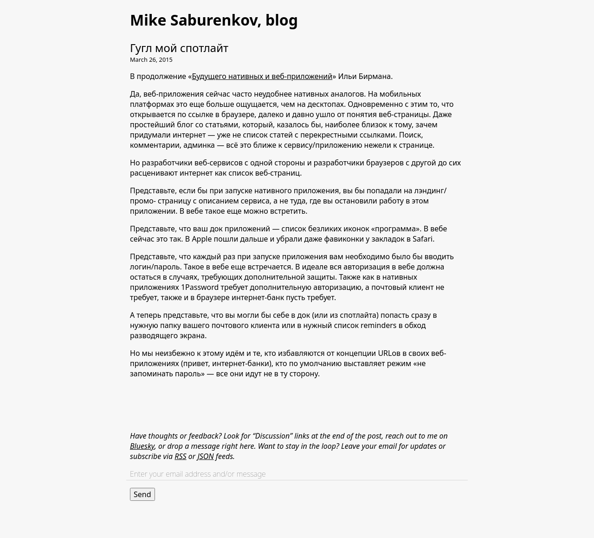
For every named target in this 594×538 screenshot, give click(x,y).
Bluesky (142, 446)
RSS (180, 456)
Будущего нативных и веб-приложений (262, 76)
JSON (205, 456)
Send (142, 494)
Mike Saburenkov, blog (214, 20)
